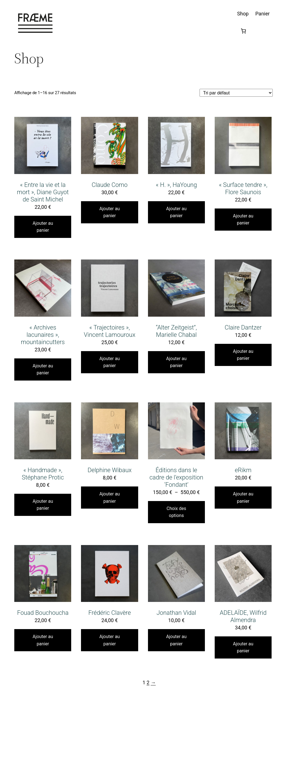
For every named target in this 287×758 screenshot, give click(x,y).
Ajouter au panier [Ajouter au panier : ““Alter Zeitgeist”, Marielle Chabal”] (176, 362)
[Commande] (236, 92)
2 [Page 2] (148, 682)
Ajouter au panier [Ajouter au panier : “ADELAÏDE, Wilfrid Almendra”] (243, 647)
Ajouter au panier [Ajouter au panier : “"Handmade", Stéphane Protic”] (43, 505)
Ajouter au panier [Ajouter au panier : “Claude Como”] (109, 212)
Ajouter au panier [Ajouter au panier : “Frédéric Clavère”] (109, 640)
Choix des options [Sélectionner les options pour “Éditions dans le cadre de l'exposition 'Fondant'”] (176, 512)
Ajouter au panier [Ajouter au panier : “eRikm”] (243, 497)
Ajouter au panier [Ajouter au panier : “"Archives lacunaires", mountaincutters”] (43, 369)
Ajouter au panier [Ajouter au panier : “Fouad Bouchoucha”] (43, 640)
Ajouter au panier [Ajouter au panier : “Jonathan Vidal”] (176, 640)
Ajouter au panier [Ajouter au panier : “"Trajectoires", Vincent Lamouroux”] (109, 362)
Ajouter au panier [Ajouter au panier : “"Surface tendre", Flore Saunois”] (243, 219)
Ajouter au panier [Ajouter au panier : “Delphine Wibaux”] (109, 497)
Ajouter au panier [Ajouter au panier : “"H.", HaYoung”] (176, 212)
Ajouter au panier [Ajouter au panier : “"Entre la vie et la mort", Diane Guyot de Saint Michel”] (43, 227)
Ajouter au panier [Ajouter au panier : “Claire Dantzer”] (243, 355)
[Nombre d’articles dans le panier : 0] (243, 31)
